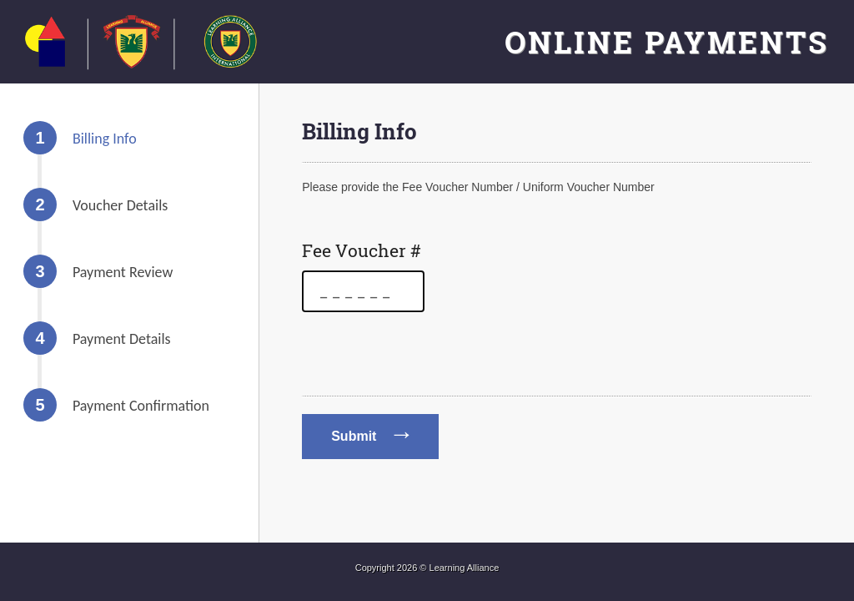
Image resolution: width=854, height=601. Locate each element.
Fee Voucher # (361, 250)
